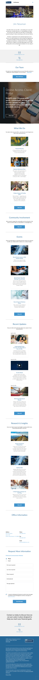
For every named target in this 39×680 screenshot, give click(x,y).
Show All (20, 208)
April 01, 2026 (13, 333)
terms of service (11, 597)
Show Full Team (19, 76)
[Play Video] (19, 366)
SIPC (16, 640)
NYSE (13, 640)
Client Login (11, 115)
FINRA (10, 640)
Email (9, 561)
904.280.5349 (23, 538)
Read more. (29, 72)
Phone (9, 559)
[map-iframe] (19, 524)
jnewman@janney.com (19, 54)
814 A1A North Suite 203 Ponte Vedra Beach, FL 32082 (12, 536)
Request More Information (19, 552)
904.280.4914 (19, 60)
